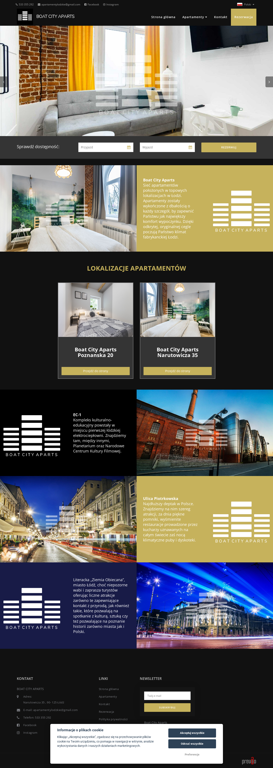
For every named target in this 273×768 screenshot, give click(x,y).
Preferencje (192, 754)
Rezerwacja (243, 17)
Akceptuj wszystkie (192, 733)
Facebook (91, 4)
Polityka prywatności (113, 719)
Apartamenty (194, 17)
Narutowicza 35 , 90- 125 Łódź (43, 702)
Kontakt (220, 17)
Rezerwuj (229, 147)
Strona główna (163, 17)
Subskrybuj (167, 707)
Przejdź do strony (95, 371)
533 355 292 (25, 4)
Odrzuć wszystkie (192, 743)
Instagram (111, 4)
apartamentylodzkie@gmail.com (59, 4)
